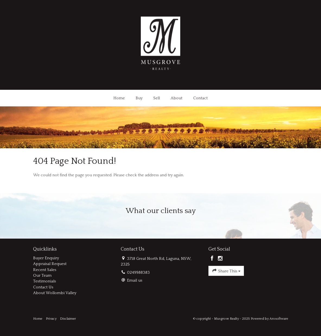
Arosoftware (278, 318)
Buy (139, 98)
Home (119, 98)
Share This (226, 270)
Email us (134, 280)
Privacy (51, 318)
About (176, 98)
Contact (200, 98)
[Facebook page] (212, 259)
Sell (156, 98)
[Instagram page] (220, 259)
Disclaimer (68, 318)
